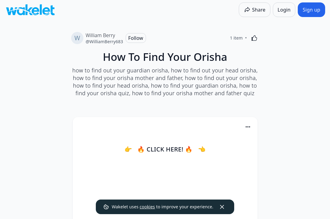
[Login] (284, 9)
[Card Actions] (248, 127)
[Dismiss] (222, 207)
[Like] (254, 38)
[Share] (254, 9)
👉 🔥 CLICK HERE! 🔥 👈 (165, 149)
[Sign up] (311, 9)
